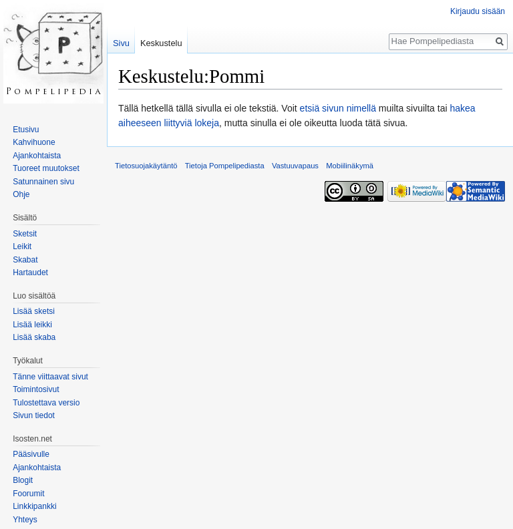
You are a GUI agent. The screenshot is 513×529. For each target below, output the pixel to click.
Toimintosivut (36, 389)
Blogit (23, 480)
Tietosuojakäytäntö (146, 166)
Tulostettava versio (46, 402)
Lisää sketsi (34, 311)
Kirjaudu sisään (477, 11)
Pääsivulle (31, 454)
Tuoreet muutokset (46, 168)
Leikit (22, 246)
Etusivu (26, 129)
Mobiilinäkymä (349, 166)
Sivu (121, 43)
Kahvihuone (34, 142)
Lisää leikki (32, 324)
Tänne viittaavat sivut (50, 376)
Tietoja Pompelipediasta (225, 166)
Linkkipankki (34, 506)
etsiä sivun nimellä (338, 108)
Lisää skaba (34, 337)
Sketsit (25, 233)
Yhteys (25, 519)
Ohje (21, 194)
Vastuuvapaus (295, 166)
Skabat (25, 259)
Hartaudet (30, 272)
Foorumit (28, 493)
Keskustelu (161, 43)
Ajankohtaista (37, 155)
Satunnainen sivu (43, 181)
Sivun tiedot (34, 415)
